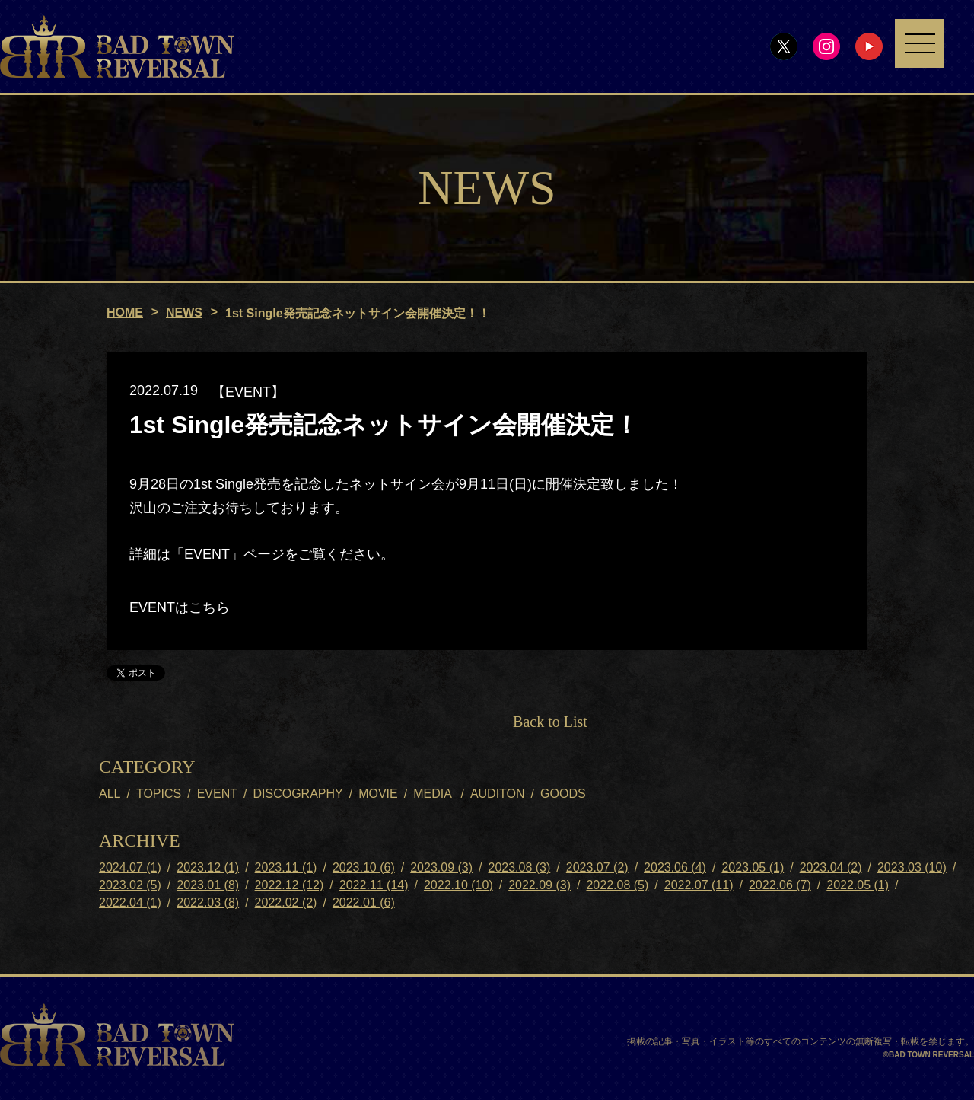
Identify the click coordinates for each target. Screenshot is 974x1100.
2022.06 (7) (780, 884)
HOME (125, 312)
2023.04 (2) (831, 867)
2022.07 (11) (699, 884)
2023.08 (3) (519, 867)
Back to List (550, 721)
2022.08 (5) (617, 884)
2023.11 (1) (286, 867)
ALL (109, 793)
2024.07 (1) (130, 867)
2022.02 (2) (286, 902)
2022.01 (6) (364, 902)
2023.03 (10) (912, 867)
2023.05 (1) (752, 867)
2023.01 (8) (208, 884)
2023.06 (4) (675, 867)
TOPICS (158, 793)
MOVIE (378, 793)
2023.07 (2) (597, 867)
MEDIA (432, 793)
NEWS (184, 312)
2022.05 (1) (857, 884)
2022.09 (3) (539, 884)
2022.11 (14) (374, 884)
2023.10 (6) (364, 867)
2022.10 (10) (458, 884)
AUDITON (497, 793)
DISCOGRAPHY (297, 793)
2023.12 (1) (208, 867)
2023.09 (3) (441, 867)
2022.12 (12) (289, 884)
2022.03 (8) (208, 902)
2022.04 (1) (130, 902)
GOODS (563, 793)
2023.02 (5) (130, 884)
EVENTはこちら (179, 608)
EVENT (217, 793)
